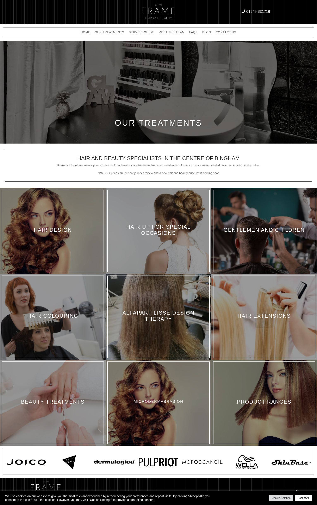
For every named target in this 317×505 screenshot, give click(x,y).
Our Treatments (109, 32)
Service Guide (141, 32)
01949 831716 (258, 12)
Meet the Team (172, 32)
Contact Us (226, 32)
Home (85, 32)
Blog (206, 32)
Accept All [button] (303, 497)
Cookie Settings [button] (281, 497)
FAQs (193, 32)
